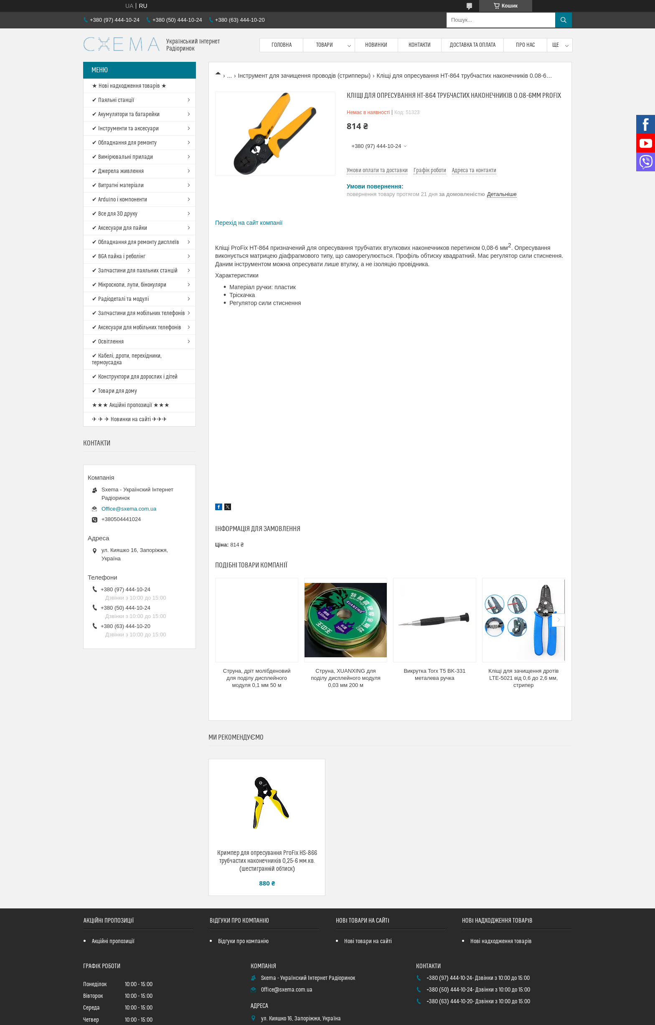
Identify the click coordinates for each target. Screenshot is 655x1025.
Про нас (525, 45)
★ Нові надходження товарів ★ (129, 86)
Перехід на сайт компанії (248, 222)
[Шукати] (563, 20)
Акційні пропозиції (113, 941)
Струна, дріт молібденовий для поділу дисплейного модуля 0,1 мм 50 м (257, 678)
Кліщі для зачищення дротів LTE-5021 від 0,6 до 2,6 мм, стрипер (523, 678)
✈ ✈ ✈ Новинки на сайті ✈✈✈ (129, 419)
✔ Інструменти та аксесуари (125, 128)
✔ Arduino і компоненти (119, 199)
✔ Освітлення (108, 341)
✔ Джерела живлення (118, 171)
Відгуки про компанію (243, 941)
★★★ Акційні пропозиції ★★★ (131, 405)
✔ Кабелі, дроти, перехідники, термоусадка (127, 359)
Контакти (420, 45)
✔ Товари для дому (114, 391)
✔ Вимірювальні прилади (122, 157)
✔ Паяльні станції (113, 100)
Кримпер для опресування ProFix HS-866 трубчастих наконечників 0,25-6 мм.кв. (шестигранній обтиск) (267, 861)
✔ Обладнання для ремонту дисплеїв (135, 242)
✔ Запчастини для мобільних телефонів (138, 313)
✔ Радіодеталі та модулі (120, 299)
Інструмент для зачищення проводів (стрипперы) (304, 75)
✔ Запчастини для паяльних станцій (135, 270)
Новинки (376, 45)
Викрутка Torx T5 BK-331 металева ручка (434, 674)
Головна (282, 45)
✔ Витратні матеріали (118, 185)
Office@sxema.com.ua (129, 509)
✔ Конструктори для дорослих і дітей (135, 377)
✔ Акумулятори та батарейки (126, 114)
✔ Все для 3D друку (114, 214)
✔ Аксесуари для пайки (119, 228)
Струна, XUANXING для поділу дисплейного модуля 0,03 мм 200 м (346, 678)
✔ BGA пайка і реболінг (118, 256)
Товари (324, 45)
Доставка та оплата (472, 45)
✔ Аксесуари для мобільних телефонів (136, 327)
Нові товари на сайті (368, 941)
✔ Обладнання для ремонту (124, 143)
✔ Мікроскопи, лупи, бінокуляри (129, 285)
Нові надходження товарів (501, 941)
